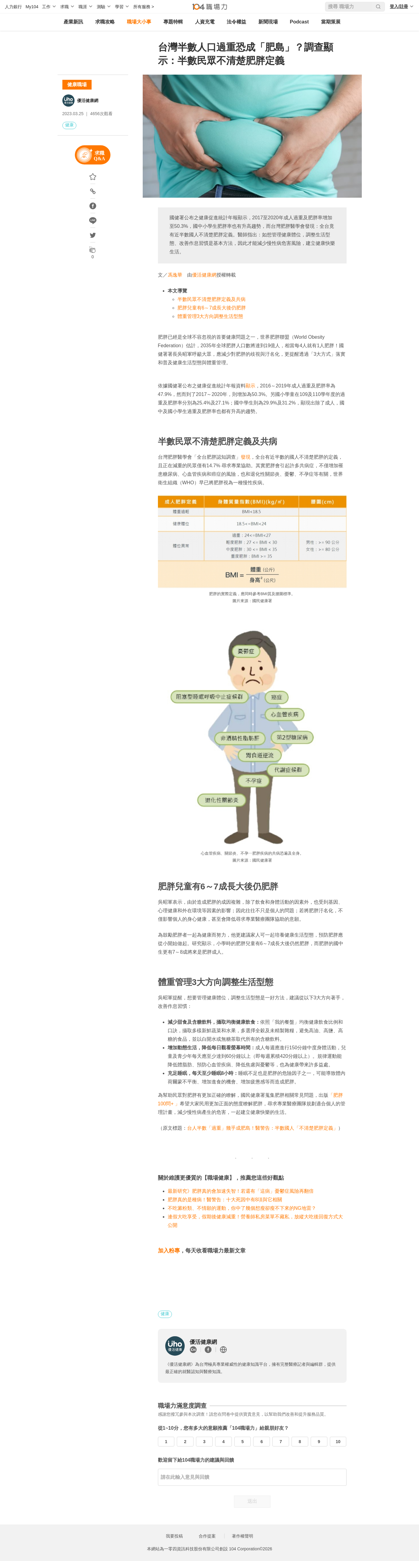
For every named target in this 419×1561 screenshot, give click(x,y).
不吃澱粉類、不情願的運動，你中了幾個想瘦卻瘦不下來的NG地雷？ (242, 1208)
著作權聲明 (242, 1536)
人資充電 (205, 21)
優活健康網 (87, 100)
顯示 (250, 385)
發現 (245, 457)
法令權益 (236, 21)
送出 (252, 1501)
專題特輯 (173, 21)
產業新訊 (73, 21)
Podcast (299, 21)
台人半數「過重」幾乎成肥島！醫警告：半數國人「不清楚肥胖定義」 (262, 1128)
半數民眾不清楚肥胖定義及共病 (211, 299)
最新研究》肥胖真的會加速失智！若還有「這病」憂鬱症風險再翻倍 (241, 1191)
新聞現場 (268, 21)
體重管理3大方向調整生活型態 (210, 316)
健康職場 (77, 84)
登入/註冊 (399, 6)
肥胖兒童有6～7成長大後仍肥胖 (211, 307)
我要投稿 (174, 1536)
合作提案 (207, 1536)
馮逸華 (175, 274)
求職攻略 (105, 21)
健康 (69, 124)
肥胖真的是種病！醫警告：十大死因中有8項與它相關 (225, 1199)
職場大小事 (139, 21)
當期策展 (330, 21)
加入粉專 (169, 1251)
